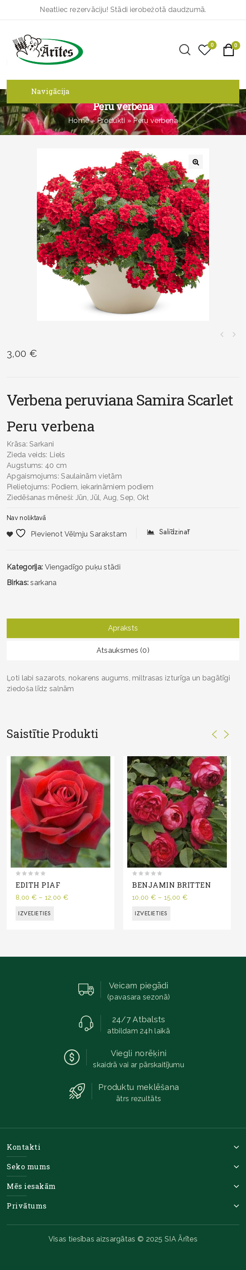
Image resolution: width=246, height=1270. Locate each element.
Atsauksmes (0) (123, 650)
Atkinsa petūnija (222, 335)
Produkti (111, 120)
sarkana (43, 582)
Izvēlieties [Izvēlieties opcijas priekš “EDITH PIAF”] (34, 913)
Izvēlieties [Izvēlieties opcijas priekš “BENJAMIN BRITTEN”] (151, 913)
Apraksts (123, 628)
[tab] (123, 628)
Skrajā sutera (233, 335)
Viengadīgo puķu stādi (83, 567)
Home (78, 120)
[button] (196, 162)
